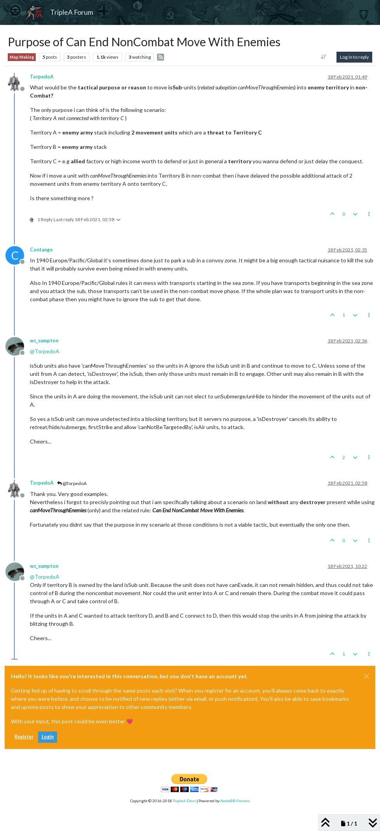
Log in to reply (354, 57)
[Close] (366, 676)
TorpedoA (42, 77)
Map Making (22, 57)
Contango (41, 250)
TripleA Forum (71, 12)
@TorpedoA (72, 483)
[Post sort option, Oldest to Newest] (323, 57)
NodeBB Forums (235, 800)
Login (48, 737)
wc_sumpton (44, 341)
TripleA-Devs (184, 800)
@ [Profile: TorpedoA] (44, 351)
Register (23, 737)
